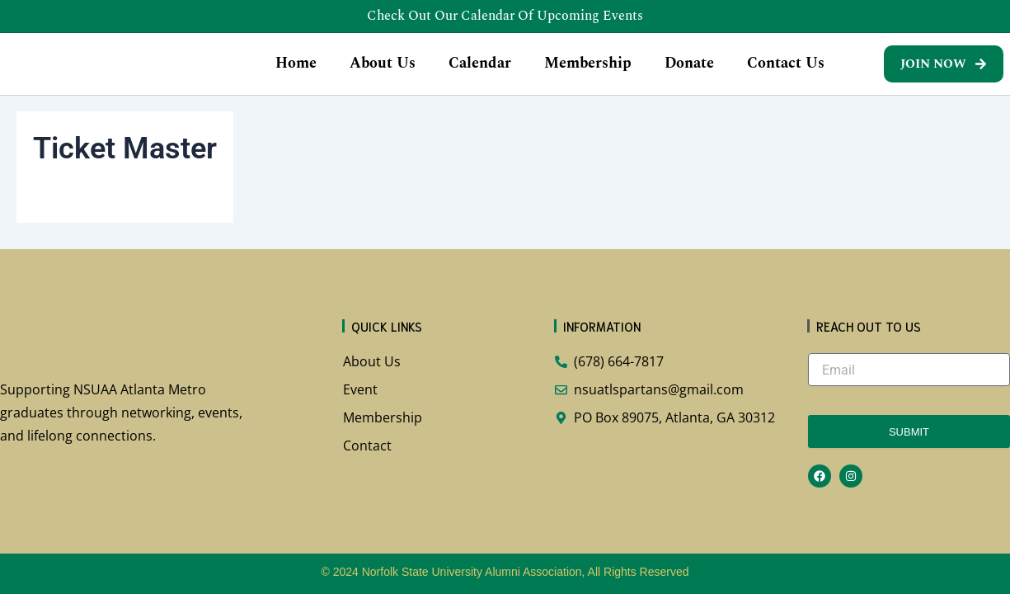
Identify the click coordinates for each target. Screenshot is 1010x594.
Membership (588, 74)
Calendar (480, 74)
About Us (383, 74)
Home (296, 74)
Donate (689, 74)
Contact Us (785, 74)
